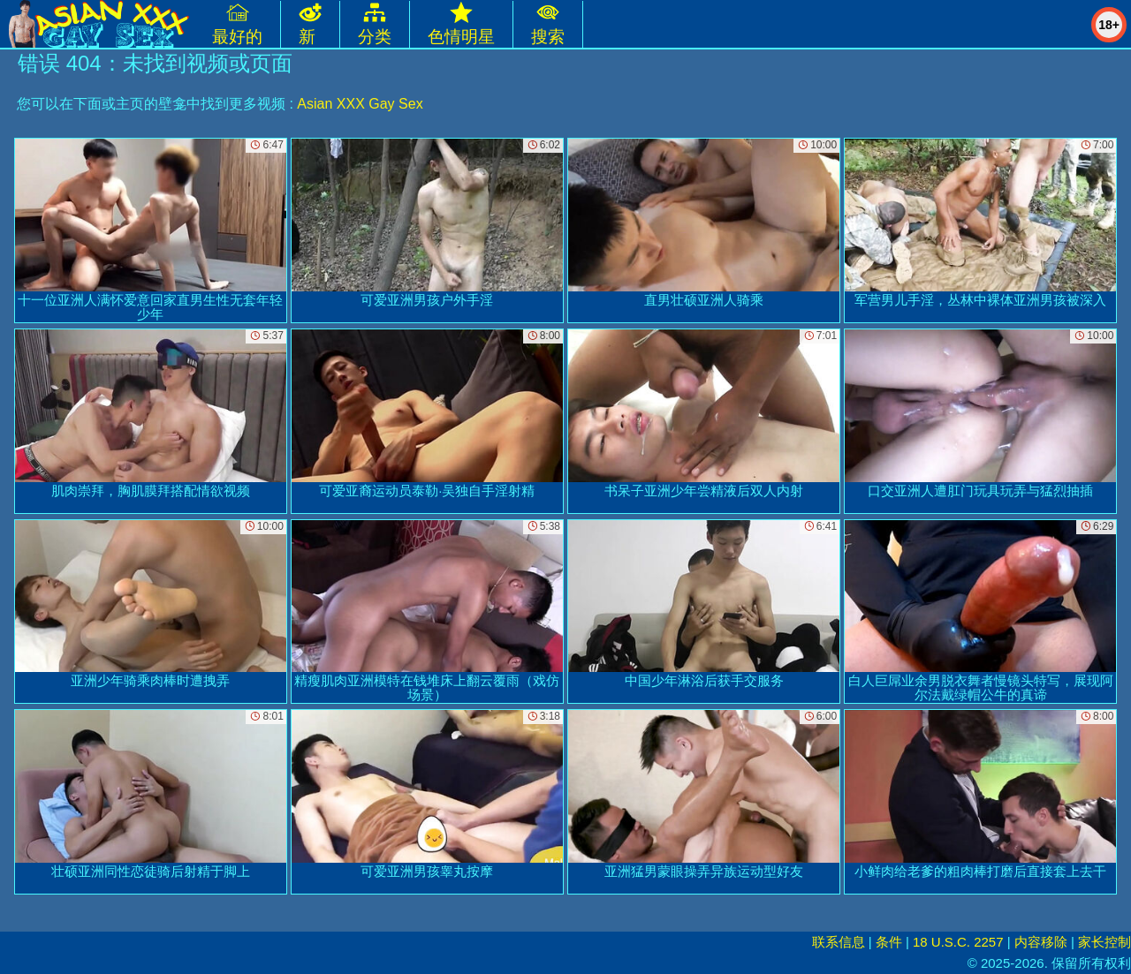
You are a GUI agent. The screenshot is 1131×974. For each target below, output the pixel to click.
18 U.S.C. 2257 (958, 941)
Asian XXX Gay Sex (359, 103)
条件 (889, 941)
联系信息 (838, 941)
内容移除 (1040, 941)
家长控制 (1104, 941)
